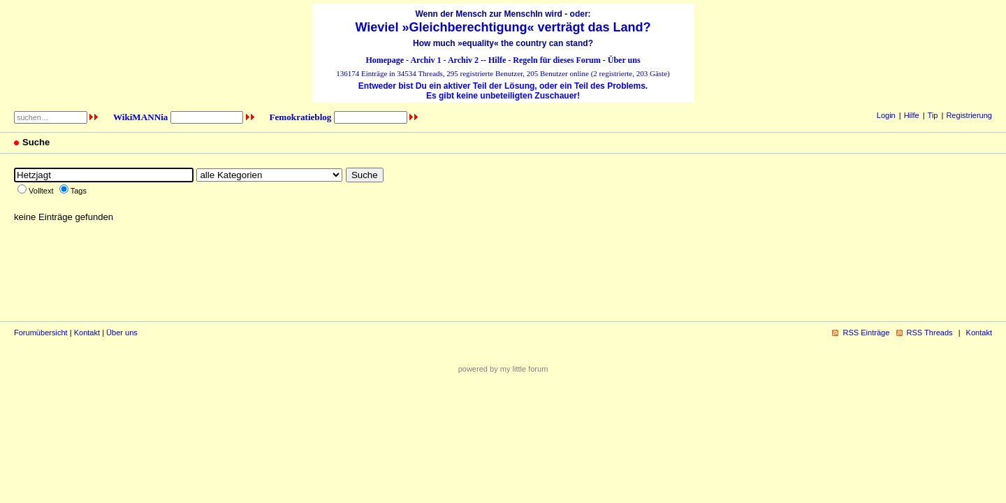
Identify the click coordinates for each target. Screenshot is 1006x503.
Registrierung (969, 115)
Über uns (624, 60)
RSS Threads (930, 332)
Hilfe (497, 60)
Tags (79, 191)
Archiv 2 (463, 60)
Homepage (384, 60)
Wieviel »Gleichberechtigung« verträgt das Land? (503, 27)
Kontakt (87, 332)
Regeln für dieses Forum (556, 60)
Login (886, 115)
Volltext (41, 191)
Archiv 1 (425, 60)
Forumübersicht (41, 332)
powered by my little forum (503, 369)
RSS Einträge (866, 332)
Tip (933, 115)
